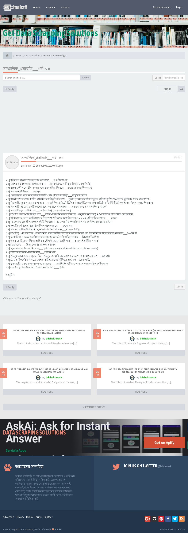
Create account (162, 7)
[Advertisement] (94, 124)
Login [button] (179, 7)
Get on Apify (164, 442)
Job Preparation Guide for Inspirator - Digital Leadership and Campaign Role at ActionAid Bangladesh (49, 370)
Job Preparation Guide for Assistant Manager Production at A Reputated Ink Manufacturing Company (142, 370)
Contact (48, 517)
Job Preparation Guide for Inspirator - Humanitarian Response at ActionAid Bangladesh (49, 331)
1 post (158, 77)
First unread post (174, 77)
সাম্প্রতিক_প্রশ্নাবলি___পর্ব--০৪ (26, 68)
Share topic (167, 90)
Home (36, 7)
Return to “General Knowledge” (22, 298)
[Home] (7, 55)
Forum (50, 7)
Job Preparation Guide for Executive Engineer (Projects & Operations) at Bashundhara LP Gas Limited (143, 331)
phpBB (17, 529)
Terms (38, 517)
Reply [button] (9, 89)
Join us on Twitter (147, 465)
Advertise (8, 517)
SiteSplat (29, 529)
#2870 (178, 157)
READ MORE (47, 352)
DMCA (29, 517)
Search (65, 7)
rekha (28, 165)
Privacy (20, 517)
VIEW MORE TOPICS (94, 407)
